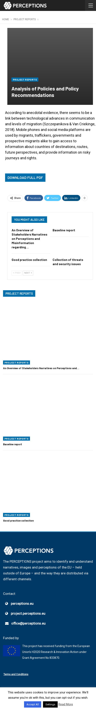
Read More (65, 704)
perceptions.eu (22, 604)
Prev (17, 273)
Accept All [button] (32, 704)
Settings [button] (50, 704)
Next (28, 273)
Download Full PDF (25, 177)
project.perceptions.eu (28, 613)
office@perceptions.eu (28, 623)
